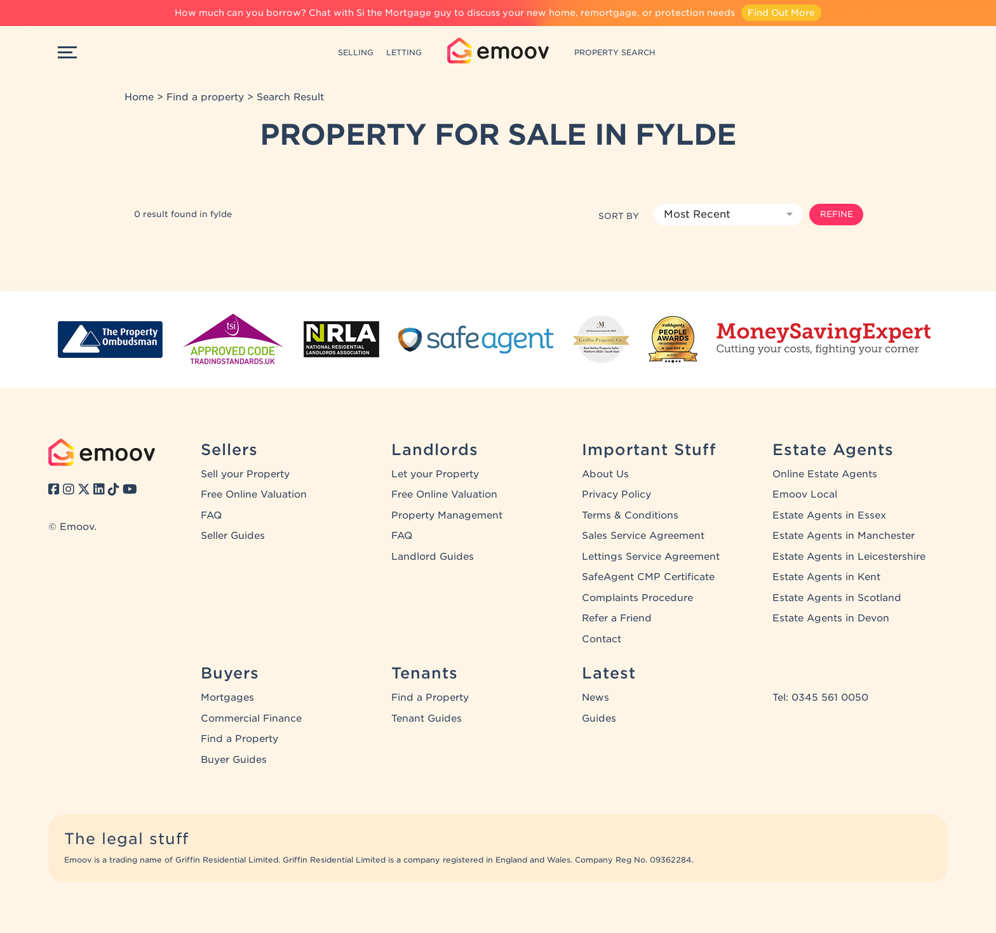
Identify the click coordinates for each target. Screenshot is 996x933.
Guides (599, 718)
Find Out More (781, 13)
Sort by (618, 216)
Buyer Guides (234, 759)
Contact (601, 639)
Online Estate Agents (824, 474)
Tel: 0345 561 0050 (820, 697)
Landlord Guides (432, 556)
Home (139, 97)
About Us (605, 474)
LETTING (404, 52)
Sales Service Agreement (643, 535)
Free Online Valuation (254, 494)
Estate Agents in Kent (826, 577)
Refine (836, 214)
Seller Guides (233, 535)
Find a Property (239, 738)
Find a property (205, 97)
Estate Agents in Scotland (836, 598)
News (595, 697)
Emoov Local (804, 494)
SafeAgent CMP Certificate (648, 577)
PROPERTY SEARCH (615, 52)
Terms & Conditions (630, 515)
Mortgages (227, 697)
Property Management (446, 515)
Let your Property (435, 474)
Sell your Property (245, 474)
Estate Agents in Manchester (843, 535)
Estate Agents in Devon (830, 618)
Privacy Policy (616, 494)
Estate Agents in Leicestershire (848, 556)
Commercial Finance (251, 718)
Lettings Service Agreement (651, 556)
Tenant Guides (426, 718)
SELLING (356, 52)
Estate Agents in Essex (829, 515)
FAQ (211, 515)
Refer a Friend (617, 618)
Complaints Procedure (637, 598)
